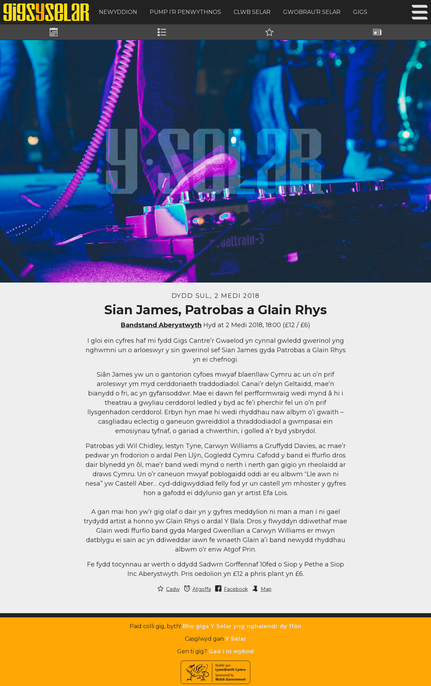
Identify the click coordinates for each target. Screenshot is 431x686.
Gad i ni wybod (231, 651)
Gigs (360, 12)
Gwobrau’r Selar (311, 12)
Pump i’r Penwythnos (185, 12)
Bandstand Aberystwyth (161, 325)
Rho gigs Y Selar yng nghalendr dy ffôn (241, 626)
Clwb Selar (252, 12)
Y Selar (235, 638)
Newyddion (118, 12)
